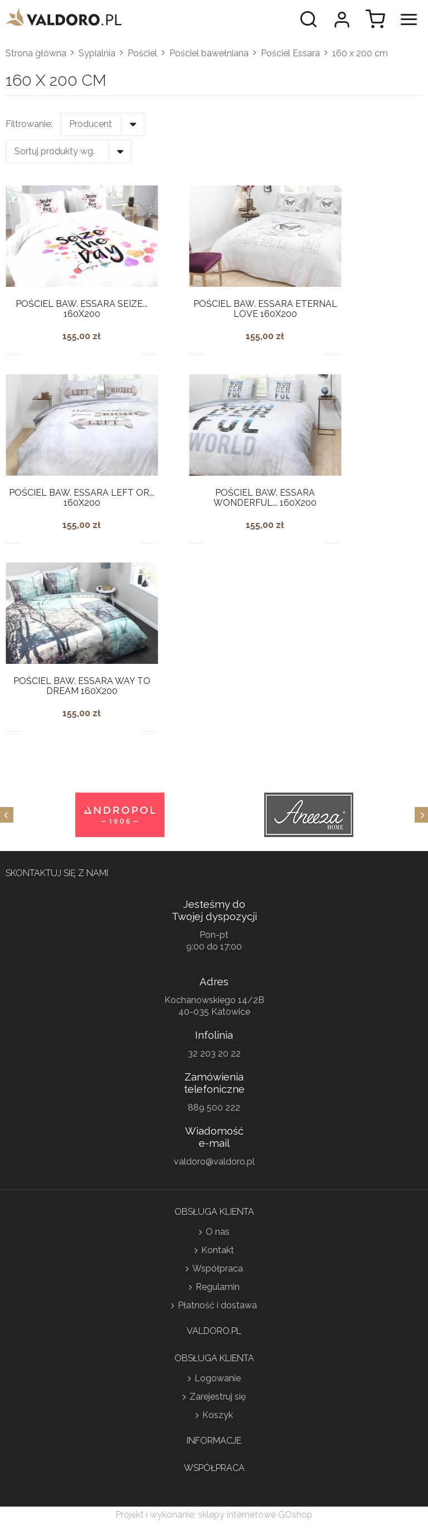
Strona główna (36, 53)
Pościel (142, 53)
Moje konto (342, 19)
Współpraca (217, 1268)
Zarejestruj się (217, 1396)
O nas (218, 1231)
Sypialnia (97, 53)
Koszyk (217, 1415)
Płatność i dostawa (217, 1305)
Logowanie (217, 1378)
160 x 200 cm (360, 53)
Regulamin (218, 1287)
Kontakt (217, 1250)
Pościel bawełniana (209, 53)
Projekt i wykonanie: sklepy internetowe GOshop (214, 1514)
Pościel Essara (290, 53)
